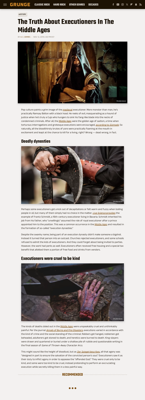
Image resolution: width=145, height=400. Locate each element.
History (22, 14)
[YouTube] (118, 4)
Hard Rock (59, 4)
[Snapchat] (136, 4)
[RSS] (140, 4)
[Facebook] (113, 4)
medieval (67, 109)
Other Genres (77, 4)
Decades (93, 4)
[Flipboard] (131, 4)
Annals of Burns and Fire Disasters (64, 330)
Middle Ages (65, 121)
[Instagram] (122, 4)
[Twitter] (127, 4)
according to (107, 124)
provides (104, 213)
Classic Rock (42, 4)
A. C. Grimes (25, 37)
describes (88, 351)
